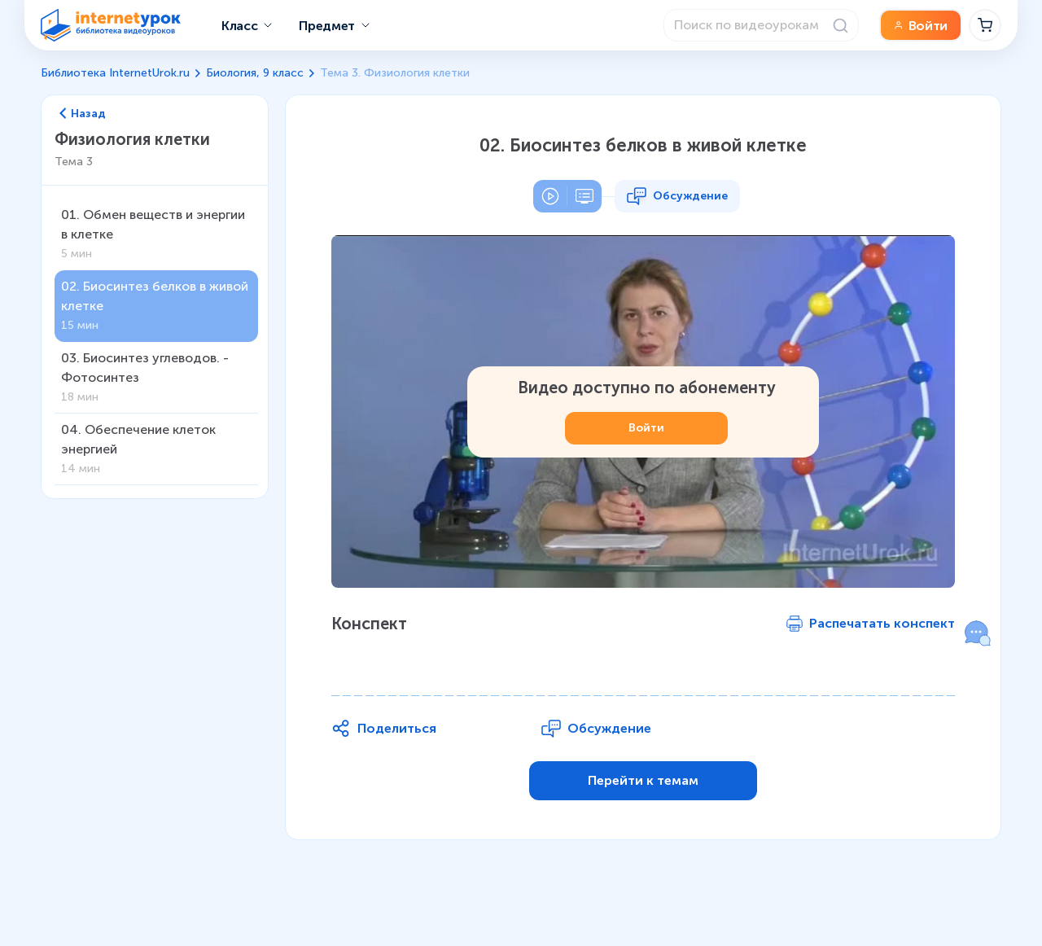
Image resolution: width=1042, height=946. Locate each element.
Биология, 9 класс (255, 73)
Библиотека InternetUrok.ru (115, 73)
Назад (82, 114)
